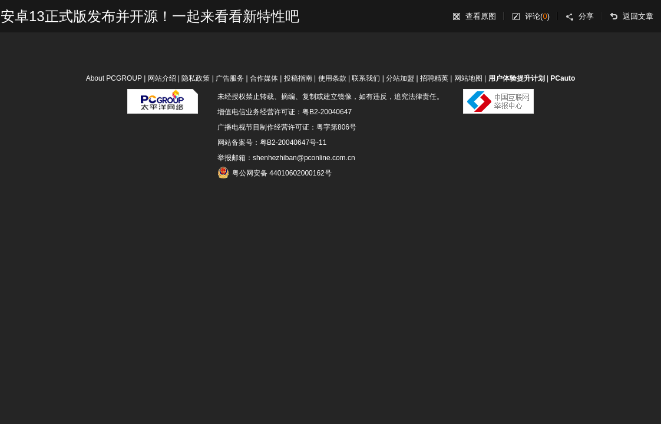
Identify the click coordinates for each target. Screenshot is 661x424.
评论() (537, 16)
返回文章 (638, 16)
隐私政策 (195, 78)
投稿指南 (298, 78)
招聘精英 (434, 78)
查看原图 (480, 16)
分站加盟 (400, 78)
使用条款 (332, 78)
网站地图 (468, 78)
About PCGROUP (114, 78)
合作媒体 (264, 78)
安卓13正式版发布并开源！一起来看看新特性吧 (150, 16)
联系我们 (366, 78)
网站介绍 (162, 78)
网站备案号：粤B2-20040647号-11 (271, 142)
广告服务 (230, 78)
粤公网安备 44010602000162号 (274, 172)
